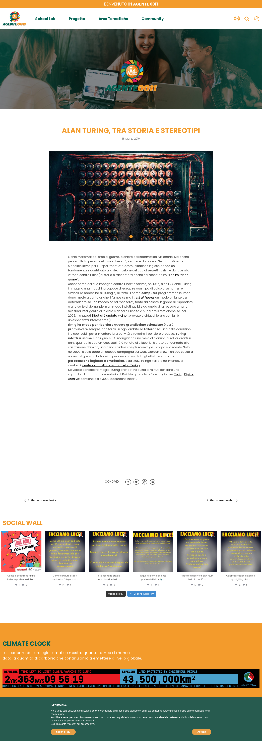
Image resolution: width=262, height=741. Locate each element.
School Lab (45, 18)
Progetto (77, 18)
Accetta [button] (201, 731)
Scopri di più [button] (63, 731)
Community (153, 18)
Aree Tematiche (113, 18)
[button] (131, 236)
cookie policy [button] (57, 714)
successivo (220, 500)
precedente (42, 500)
